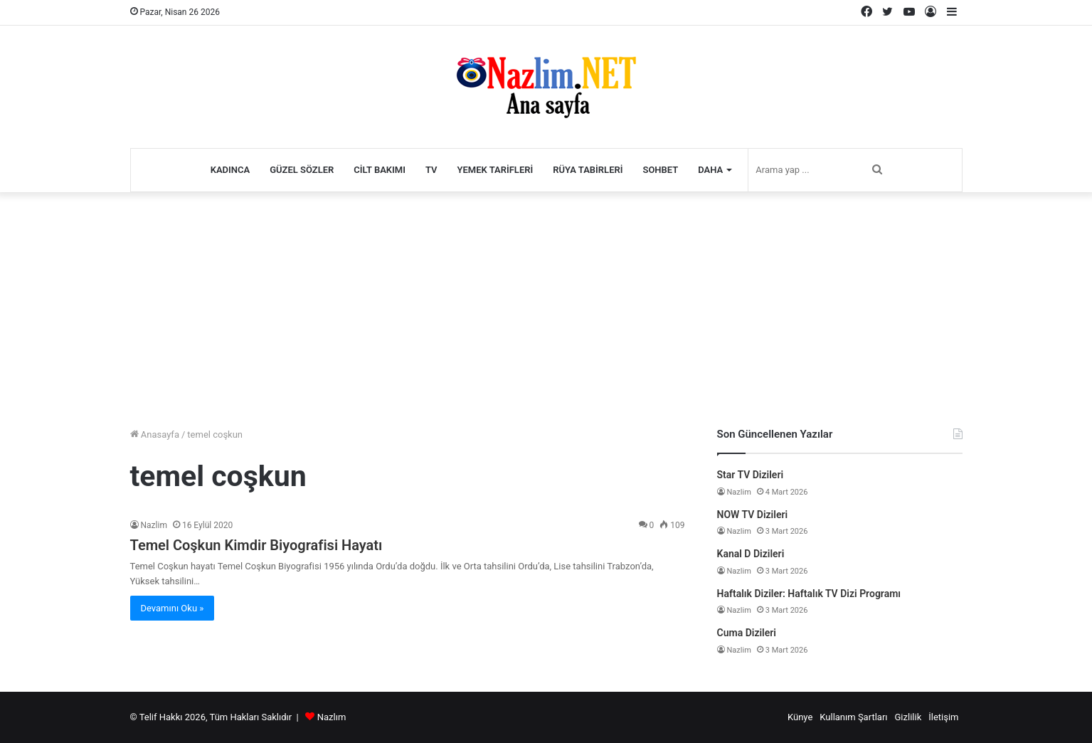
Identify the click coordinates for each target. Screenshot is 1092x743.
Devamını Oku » (172, 608)
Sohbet (660, 169)
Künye (800, 717)
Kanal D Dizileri (751, 553)
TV (431, 169)
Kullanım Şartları (853, 717)
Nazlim (154, 525)
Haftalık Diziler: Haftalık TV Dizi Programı (809, 593)
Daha (710, 169)
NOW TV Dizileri (752, 514)
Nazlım (331, 717)
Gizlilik (908, 717)
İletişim (943, 717)
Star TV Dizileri (750, 474)
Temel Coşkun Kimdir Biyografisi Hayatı (256, 545)
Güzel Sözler (302, 169)
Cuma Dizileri (746, 632)
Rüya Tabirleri (587, 169)
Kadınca (230, 169)
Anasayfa (154, 434)
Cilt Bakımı (379, 169)
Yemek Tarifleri (495, 169)
